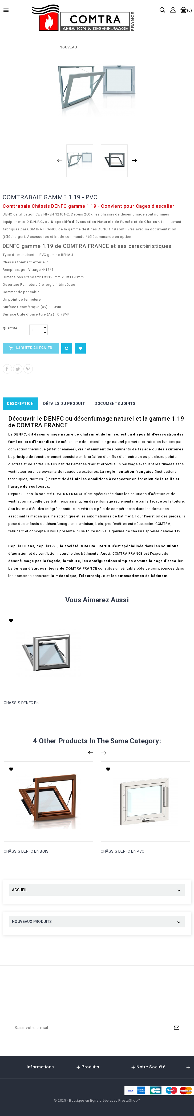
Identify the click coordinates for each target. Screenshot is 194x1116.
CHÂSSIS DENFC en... (23, 703)
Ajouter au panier (30, 348)
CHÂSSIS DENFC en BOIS (26, 851)
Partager (7, 368)
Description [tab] (20, 403)
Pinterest (28, 368)
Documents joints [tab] (115, 403)
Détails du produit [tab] (64, 403)
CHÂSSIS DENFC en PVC (122, 851)
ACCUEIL (19, 890)
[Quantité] (35, 330)
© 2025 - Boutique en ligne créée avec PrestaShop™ (97, 1100)
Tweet (17, 368)
